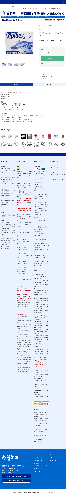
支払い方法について (38, 457)
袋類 (43, 25)
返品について (43, 63)
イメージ (49, 84)
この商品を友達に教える (45, 74)
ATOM (38, 471)
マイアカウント (54, 454)
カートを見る (53, 457)
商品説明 (16, 84)
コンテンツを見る (21, 6)
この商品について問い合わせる (46, 76)
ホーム (3, 6)
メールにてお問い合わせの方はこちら (16, 476)
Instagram (60, 6)
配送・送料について (38, 460)
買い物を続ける (43, 78)
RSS (35, 471)
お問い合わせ (53, 460)
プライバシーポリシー (39, 468)
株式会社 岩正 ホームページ (16, 480)
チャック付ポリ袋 (48, 25)
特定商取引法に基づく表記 (46, 64)
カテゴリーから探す (11, 6)
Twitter (53, 6)
